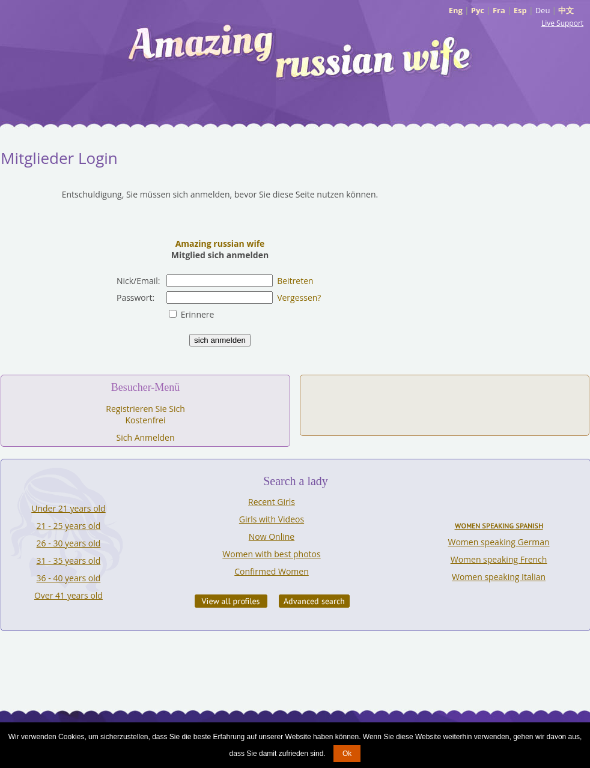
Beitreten (295, 280)
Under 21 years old (68, 508)
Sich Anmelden (146, 437)
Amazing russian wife (220, 243)
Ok (346, 753)
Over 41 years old (68, 595)
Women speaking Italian (499, 576)
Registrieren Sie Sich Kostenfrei (145, 414)
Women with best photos (271, 554)
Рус (477, 10)
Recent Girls (271, 501)
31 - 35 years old (69, 560)
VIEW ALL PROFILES (231, 601)
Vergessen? (299, 297)
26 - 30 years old (69, 543)
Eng (456, 10)
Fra (499, 10)
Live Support (562, 23)
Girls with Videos (271, 519)
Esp (520, 10)
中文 (566, 10)
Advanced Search (314, 601)
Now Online (271, 536)
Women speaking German (499, 542)
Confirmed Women (271, 571)
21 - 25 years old (69, 525)
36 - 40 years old (69, 578)
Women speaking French (499, 559)
